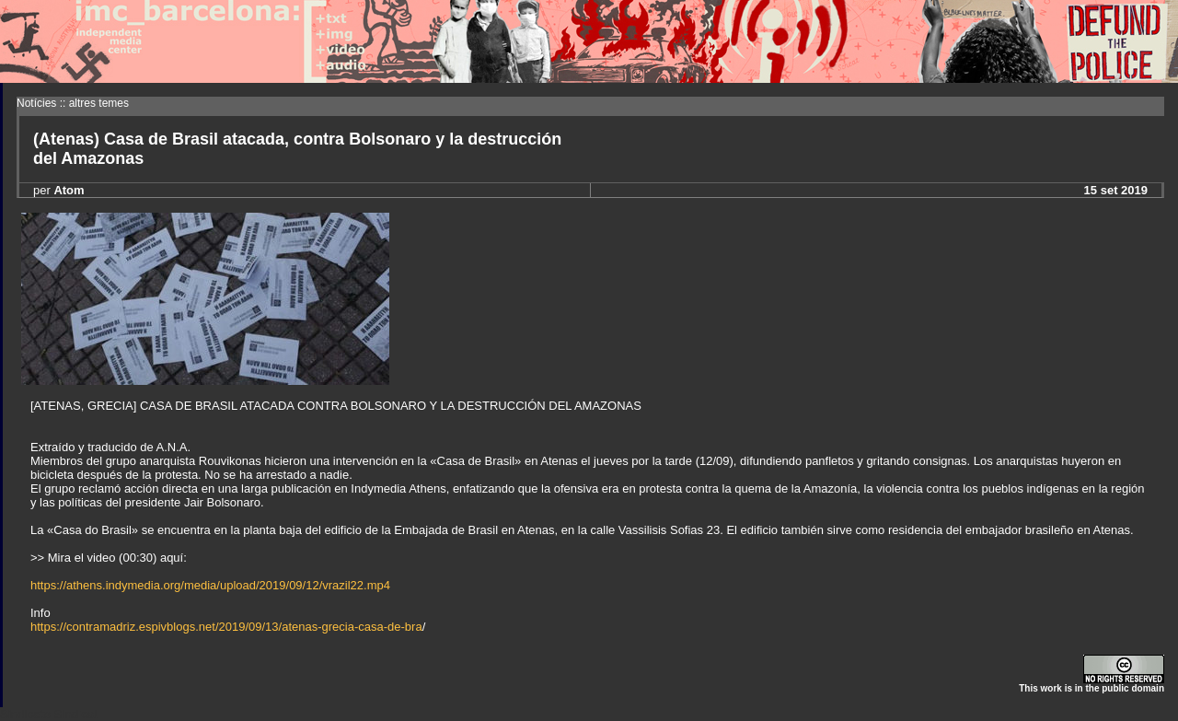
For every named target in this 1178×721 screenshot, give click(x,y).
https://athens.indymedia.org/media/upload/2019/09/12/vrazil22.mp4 (210, 585)
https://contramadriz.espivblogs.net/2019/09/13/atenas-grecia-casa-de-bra (226, 627)
